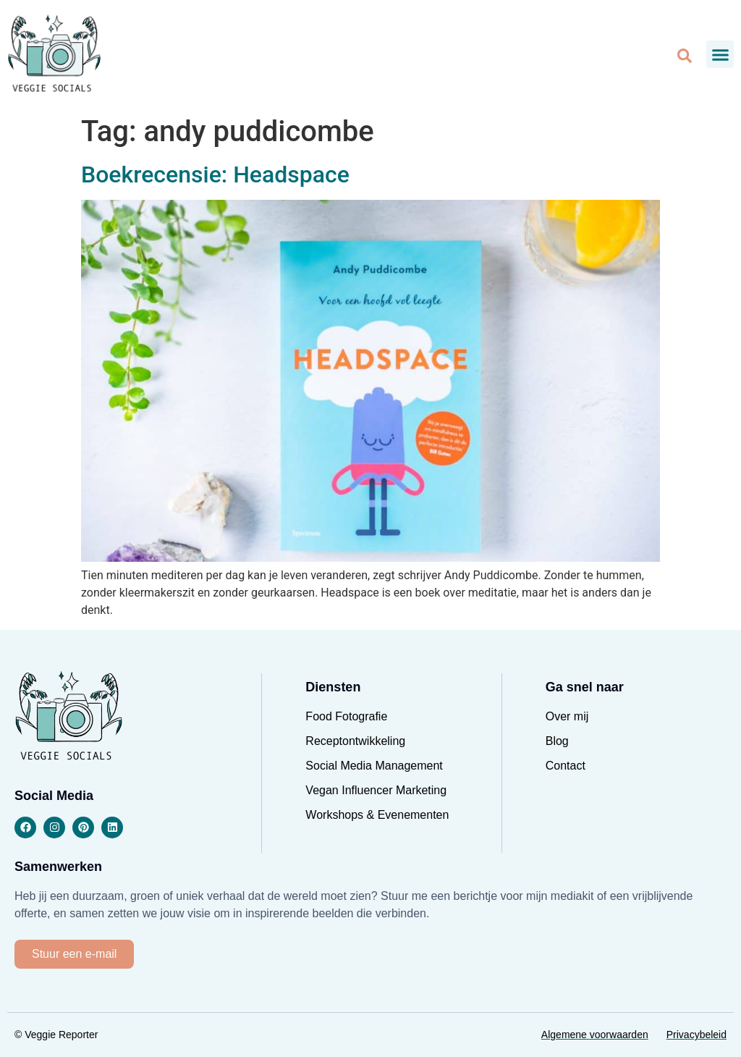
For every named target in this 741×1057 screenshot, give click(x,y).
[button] (720, 54)
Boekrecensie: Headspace (215, 174)
